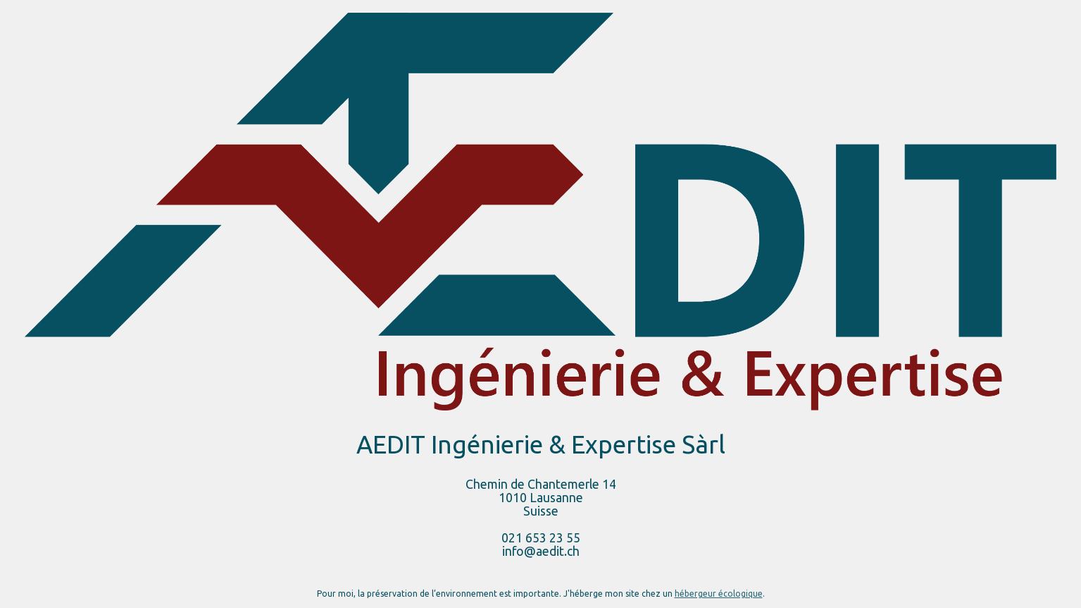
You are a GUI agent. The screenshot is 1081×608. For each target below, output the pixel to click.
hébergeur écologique (719, 593)
